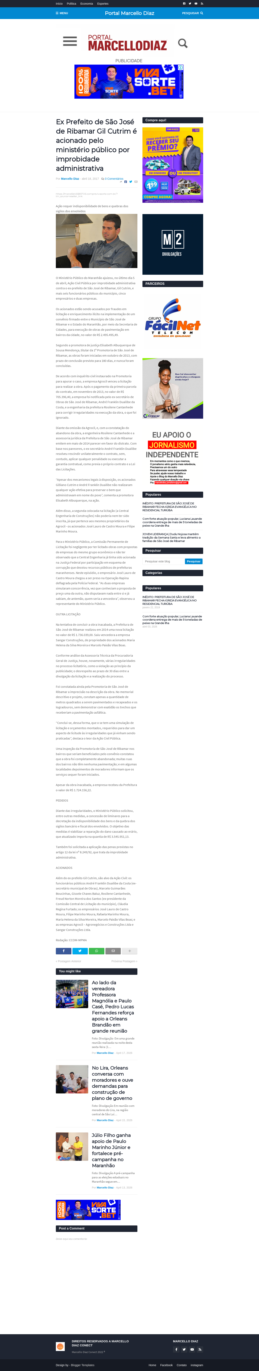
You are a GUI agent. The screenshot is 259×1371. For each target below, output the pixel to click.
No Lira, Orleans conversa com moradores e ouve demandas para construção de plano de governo (112, 1083)
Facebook (166, 1365)
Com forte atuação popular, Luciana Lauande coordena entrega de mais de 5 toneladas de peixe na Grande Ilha (172, 522)
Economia (86, 3)
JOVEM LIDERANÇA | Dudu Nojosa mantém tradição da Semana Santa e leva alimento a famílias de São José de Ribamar (171, 537)
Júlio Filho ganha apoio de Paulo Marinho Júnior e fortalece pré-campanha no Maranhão (111, 1150)
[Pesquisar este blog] (164, 561)
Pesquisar (190, 13)
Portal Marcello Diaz (129, 13)
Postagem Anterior (69, 961)
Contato (182, 1365)
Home (152, 1365)
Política (71, 3)
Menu (64, 13)
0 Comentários (114, 178)
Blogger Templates (82, 1365)
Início (59, 3)
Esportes (102, 3)
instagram (197, 1365)
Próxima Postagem (123, 961)
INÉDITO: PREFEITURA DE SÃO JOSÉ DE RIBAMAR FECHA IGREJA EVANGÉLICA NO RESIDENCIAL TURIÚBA (169, 507)
